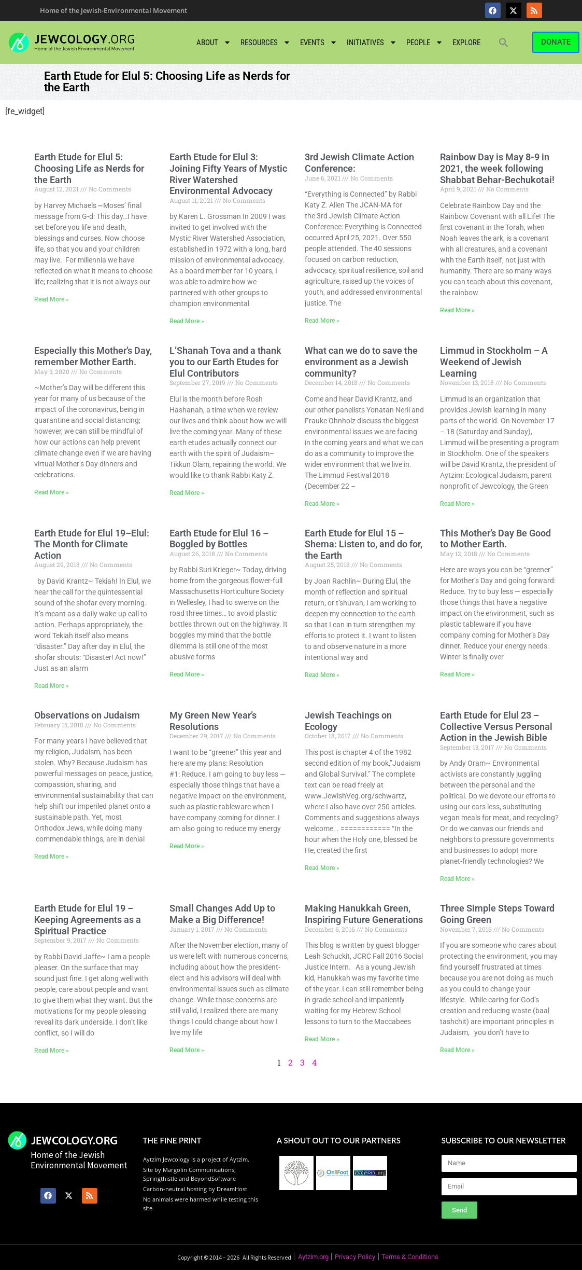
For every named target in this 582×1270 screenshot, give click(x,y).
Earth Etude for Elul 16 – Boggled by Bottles (218, 539)
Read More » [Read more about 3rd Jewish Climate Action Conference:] (322, 320)
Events (318, 42)
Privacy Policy (355, 1257)
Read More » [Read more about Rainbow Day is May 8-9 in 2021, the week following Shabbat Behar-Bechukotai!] (457, 310)
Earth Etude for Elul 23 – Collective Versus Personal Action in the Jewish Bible (496, 726)
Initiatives (372, 42)
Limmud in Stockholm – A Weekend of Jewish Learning (494, 361)
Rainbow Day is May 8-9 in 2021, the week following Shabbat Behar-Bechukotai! (497, 168)
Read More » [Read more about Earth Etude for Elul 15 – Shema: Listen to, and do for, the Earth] (322, 675)
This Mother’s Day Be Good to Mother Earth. (495, 539)
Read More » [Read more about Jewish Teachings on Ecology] (322, 868)
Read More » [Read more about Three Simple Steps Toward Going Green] (457, 1050)
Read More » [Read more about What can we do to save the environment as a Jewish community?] (322, 503)
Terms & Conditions (409, 1257)
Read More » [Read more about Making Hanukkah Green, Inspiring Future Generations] (322, 1039)
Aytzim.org (313, 1257)
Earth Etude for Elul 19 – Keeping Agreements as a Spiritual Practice (87, 919)
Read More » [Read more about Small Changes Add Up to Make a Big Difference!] (186, 1050)
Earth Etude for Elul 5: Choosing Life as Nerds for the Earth (89, 168)
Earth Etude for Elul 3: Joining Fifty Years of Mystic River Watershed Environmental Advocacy (228, 173)
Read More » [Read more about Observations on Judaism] (51, 856)
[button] (503, 42)
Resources (265, 42)
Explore (466, 42)
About (213, 42)
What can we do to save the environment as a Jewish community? (361, 361)
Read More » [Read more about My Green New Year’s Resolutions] (186, 846)
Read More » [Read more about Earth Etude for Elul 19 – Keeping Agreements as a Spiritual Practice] (51, 1050)
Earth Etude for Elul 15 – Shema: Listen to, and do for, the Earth (363, 544)
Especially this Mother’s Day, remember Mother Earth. (93, 356)
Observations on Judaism (87, 715)
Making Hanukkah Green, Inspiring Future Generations (364, 914)
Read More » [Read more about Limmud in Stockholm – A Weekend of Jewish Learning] (457, 503)
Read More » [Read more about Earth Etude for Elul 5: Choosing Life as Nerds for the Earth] (51, 299)
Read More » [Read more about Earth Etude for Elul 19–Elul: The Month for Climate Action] (51, 685)
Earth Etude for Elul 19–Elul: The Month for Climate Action (91, 544)
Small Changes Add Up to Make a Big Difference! (222, 914)
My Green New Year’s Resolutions (213, 721)
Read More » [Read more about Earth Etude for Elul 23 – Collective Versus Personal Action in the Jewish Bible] (457, 878)
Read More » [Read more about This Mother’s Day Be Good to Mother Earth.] (457, 674)
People (424, 42)
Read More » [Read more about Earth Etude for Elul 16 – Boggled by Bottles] (186, 674)
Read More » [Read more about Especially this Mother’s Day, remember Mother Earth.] (51, 492)
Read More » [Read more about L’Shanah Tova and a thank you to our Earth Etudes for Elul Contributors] (186, 492)
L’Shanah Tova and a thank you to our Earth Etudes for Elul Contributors (225, 361)
